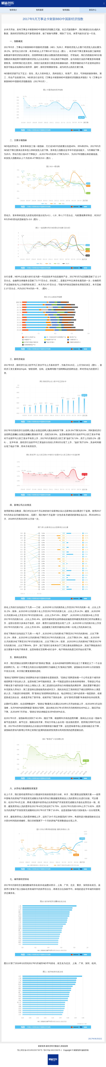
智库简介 (13, 10)
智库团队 (66, 10)
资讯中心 (92, 10)
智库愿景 (39, 10)
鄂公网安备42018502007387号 (30, 1050)
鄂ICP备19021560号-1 (52, 1050)
